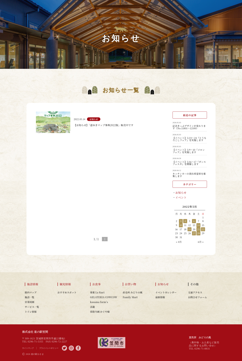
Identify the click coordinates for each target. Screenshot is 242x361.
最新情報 (160, 297)
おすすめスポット (66, 292)
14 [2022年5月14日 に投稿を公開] (198, 225)
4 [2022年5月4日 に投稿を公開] (185, 221)
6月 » (201, 241)
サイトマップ (28, 348)
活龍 (92, 307)
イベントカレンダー (166, 292)
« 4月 (179, 241)
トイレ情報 (31, 311)
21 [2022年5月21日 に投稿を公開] (198, 229)
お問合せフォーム (197, 297)
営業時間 (29, 302)
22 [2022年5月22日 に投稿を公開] (203, 229)
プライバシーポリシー (49, 348)
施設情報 (32, 284)
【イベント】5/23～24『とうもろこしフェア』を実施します (189, 139)
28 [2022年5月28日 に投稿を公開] (198, 233)
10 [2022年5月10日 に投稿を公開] (181, 225)
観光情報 (65, 284)
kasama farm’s (99, 302)
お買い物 (130, 284)
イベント (180, 197)
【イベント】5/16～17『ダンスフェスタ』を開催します (189, 163)
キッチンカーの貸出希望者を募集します (189, 175)
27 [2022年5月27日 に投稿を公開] (194, 233)
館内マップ (31, 292)
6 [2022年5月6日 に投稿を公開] (194, 221)
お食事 (96, 284)
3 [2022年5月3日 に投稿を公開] (181, 221)
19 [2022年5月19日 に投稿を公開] (189, 229)
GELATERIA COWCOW (103, 297)
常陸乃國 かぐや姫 (100, 311)
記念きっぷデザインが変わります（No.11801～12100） (189, 127)
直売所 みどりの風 (132, 292)
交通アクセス (195, 292)
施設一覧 (29, 297)
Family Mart (130, 297)
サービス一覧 (32, 307)
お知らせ (180, 193)
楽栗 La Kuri (97, 292)
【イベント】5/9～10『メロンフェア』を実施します (189, 151)
